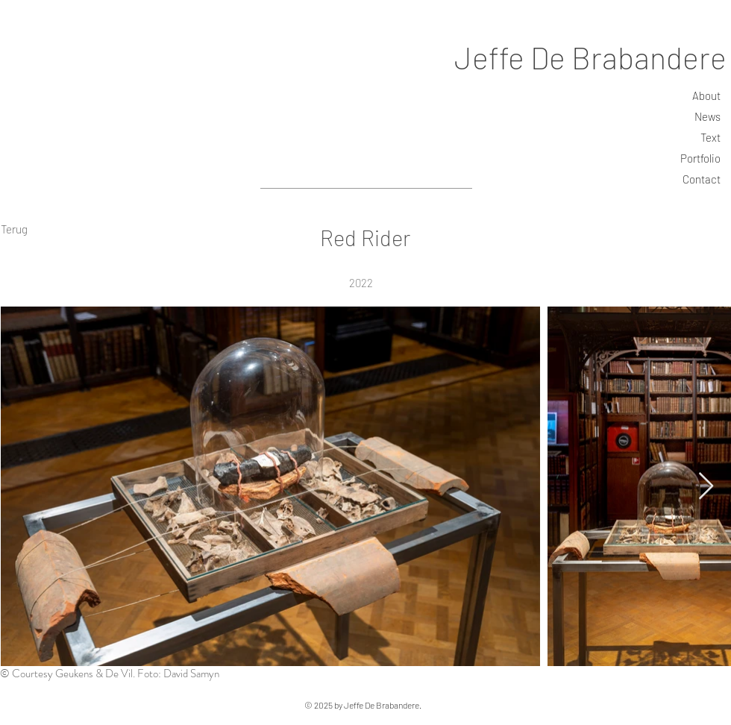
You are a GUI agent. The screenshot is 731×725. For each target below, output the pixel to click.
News (707, 116)
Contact (702, 179)
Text (710, 137)
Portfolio (700, 158)
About (706, 95)
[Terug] (14, 229)
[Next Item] (706, 486)
